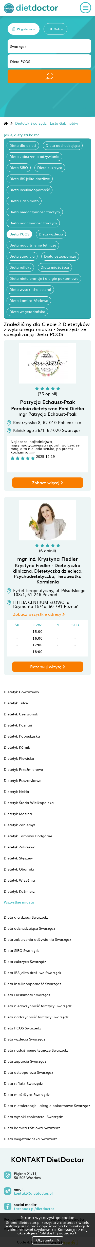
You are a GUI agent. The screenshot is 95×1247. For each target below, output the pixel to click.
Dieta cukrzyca (49, 167)
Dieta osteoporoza (60, 256)
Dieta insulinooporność (29, 189)
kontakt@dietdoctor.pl (33, 1193)
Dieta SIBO (18, 167)
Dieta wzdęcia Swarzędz (24, 1039)
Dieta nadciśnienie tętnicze (32, 245)
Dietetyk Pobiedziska (22, 736)
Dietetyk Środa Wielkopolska (29, 802)
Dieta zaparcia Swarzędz (25, 1061)
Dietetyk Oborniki (19, 869)
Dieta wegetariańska (27, 311)
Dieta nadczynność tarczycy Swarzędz (36, 1016)
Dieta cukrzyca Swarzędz (25, 961)
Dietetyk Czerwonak (21, 713)
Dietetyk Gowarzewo (21, 691)
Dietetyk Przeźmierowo (23, 769)
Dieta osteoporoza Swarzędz (28, 1072)
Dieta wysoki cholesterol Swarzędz (33, 1116)
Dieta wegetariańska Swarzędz (30, 1138)
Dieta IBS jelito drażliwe (29, 178)
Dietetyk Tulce (16, 702)
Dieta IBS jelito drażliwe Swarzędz (33, 972)
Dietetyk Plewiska (19, 758)
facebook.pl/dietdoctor (34, 1208)
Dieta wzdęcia (51, 233)
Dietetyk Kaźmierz (19, 891)
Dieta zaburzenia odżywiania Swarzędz (37, 939)
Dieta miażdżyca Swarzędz (27, 1094)
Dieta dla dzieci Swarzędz (26, 917)
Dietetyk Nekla (16, 791)
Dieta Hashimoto (24, 200)
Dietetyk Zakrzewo (19, 846)
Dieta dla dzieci (22, 145)
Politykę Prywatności (58, 1232)
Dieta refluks (20, 267)
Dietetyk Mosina (18, 813)
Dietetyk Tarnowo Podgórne (28, 835)
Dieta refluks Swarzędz (23, 1083)
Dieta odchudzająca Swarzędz (29, 928)
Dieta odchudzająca (63, 145)
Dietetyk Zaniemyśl (20, 824)
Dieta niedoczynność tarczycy (34, 211)
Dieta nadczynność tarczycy (33, 222)
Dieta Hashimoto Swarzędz (27, 994)
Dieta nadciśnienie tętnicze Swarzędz (36, 1050)
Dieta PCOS (19, 233)
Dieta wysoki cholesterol (30, 289)
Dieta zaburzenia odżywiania (34, 156)
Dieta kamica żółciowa (28, 300)
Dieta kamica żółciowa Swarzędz (32, 1127)
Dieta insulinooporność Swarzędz (32, 983)
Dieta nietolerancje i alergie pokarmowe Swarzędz (47, 1105)
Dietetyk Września (19, 880)
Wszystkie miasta (19, 902)
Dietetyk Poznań (18, 725)
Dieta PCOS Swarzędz (22, 1027)
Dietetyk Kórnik (17, 747)
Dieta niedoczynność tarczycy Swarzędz (38, 1005)
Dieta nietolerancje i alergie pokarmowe (44, 278)
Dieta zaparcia (22, 256)
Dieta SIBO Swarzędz (22, 950)
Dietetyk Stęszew (18, 857)
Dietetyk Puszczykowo (23, 780)
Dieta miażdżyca (55, 267)
